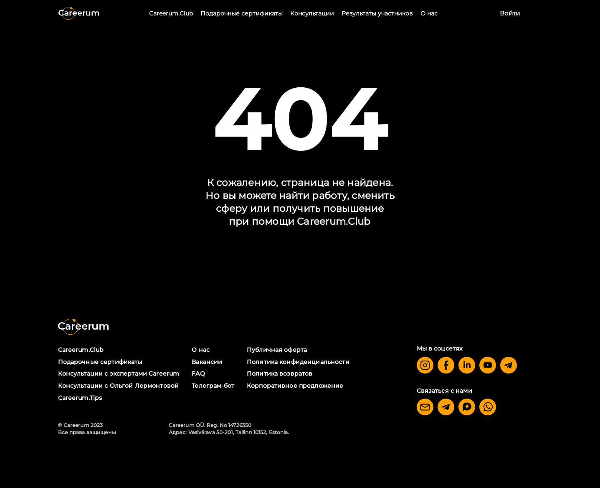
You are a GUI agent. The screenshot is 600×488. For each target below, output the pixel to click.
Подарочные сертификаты (241, 13)
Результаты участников (377, 13)
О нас (429, 13)
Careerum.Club (171, 13)
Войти (510, 13)
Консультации (312, 13)
